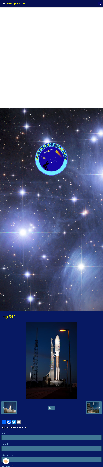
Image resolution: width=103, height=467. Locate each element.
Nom (3, 433)
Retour (51, 408)
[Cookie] (6, 461)
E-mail (4, 444)
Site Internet (7, 455)
